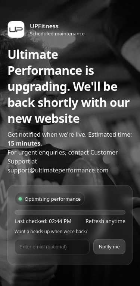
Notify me (109, 247)
